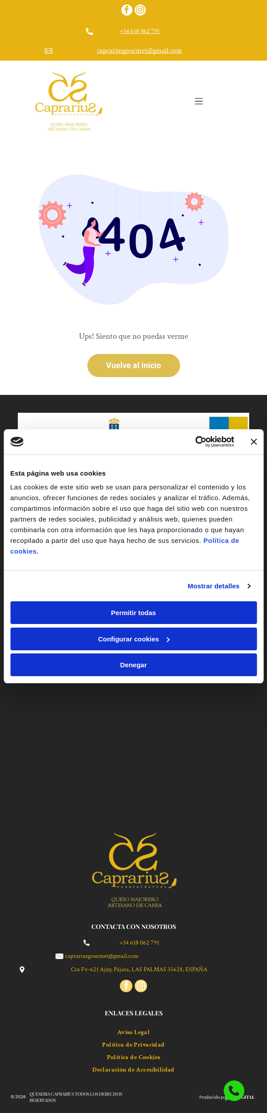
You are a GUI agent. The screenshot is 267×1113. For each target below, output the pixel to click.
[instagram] (140, 11)
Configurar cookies (134, 639)
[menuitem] (133, 1030)
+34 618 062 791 (140, 31)
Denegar (133, 665)
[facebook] (126, 11)
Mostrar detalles (214, 586)
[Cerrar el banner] (254, 442)
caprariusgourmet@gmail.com (139, 50)
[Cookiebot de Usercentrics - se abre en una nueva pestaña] (195, 442)
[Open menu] (199, 101)
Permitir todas (133, 612)
